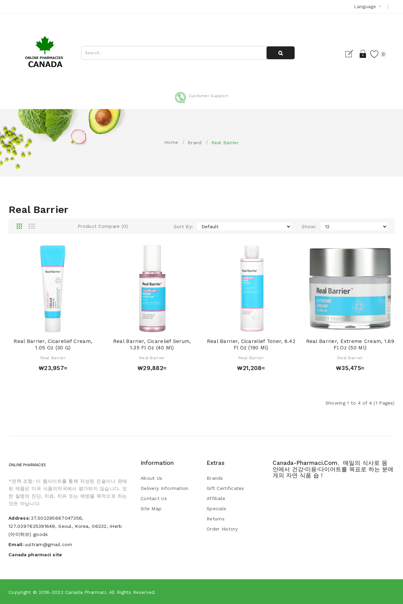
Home (171, 142)
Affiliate (216, 498)
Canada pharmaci (85, 592)
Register (348, 54)
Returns (216, 518)
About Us (151, 478)
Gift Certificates (225, 488)
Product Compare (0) (103, 226)
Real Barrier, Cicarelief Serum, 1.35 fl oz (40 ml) (152, 344)
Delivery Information (165, 488)
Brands (215, 478)
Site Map (151, 508)
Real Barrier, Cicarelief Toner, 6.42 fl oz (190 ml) (251, 344)
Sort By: (183, 226)
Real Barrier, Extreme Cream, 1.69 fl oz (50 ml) (350, 344)
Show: (309, 226)
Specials (216, 508)
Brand (195, 142)
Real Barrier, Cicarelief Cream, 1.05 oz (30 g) (53, 344)
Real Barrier (225, 142)
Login (360, 54)
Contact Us (154, 498)
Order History (222, 529)
